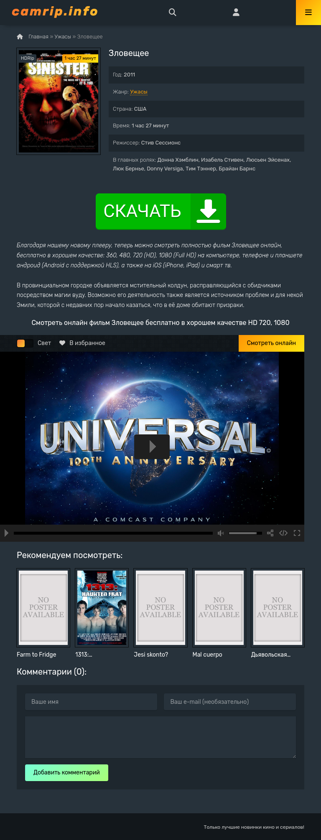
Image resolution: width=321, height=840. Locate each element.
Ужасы (139, 92)
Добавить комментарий (66, 772)
